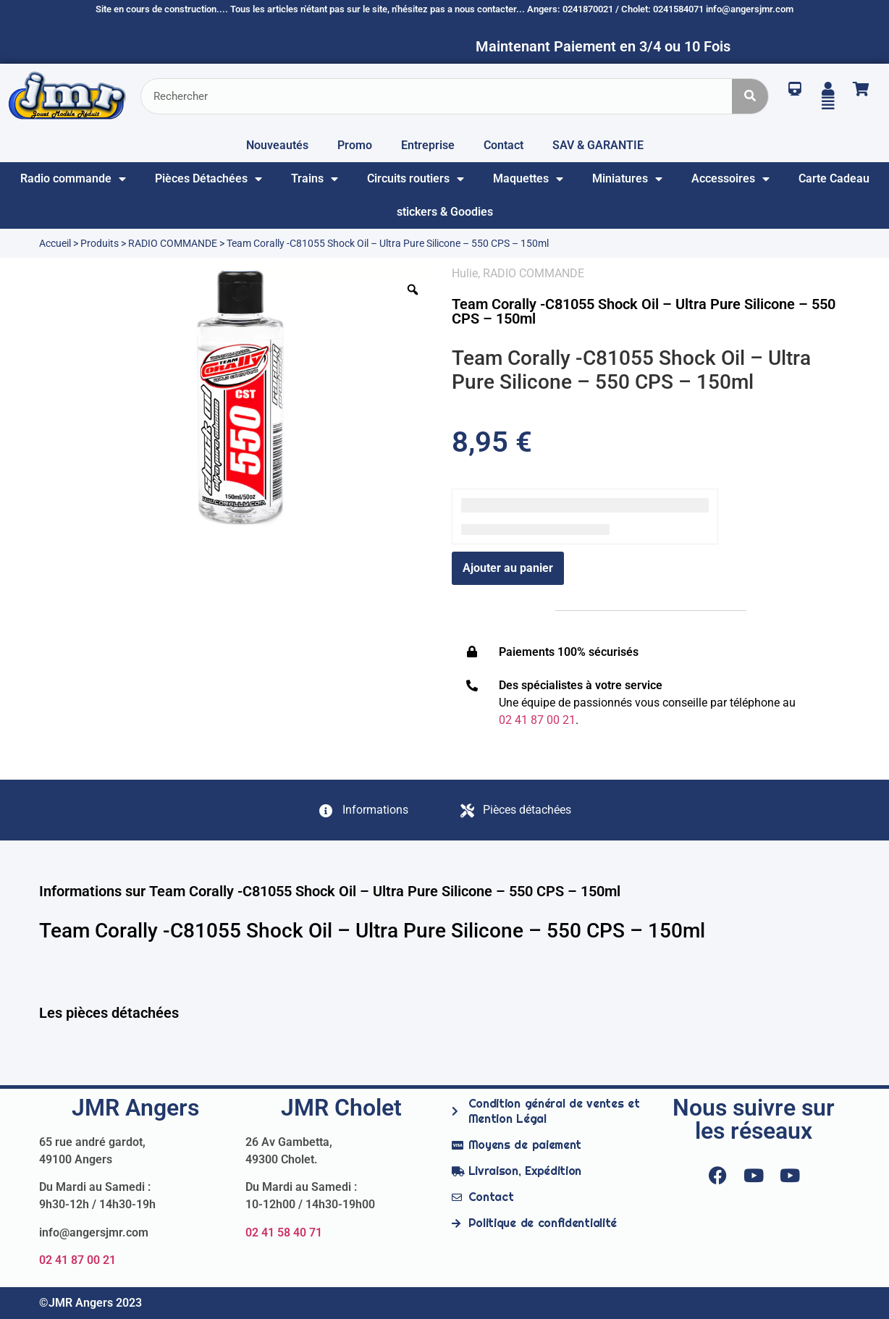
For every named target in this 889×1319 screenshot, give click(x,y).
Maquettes (528, 179)
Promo (354, 145)
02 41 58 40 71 (283, 1232)
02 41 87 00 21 (77, 1260)
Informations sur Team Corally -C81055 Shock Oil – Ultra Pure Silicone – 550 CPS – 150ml (329, 891)
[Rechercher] (750, 96)
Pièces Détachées (208, 179)
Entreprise (428, 145)
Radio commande (73, 179)
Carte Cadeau (834, 178)
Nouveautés (277, 145)
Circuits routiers (415, 179)
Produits (99, 243)
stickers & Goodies (445, 212)
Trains (314, 179)
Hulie (465, 273)
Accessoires (730, 179)
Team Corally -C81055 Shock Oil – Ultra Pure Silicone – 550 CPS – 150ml (643, 311)
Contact (503, 145)
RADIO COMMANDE (172, 243)
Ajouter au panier (508, 568)
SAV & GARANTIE (598, 145)
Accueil (55, 243)
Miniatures (627, 179)
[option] (238, 398)
